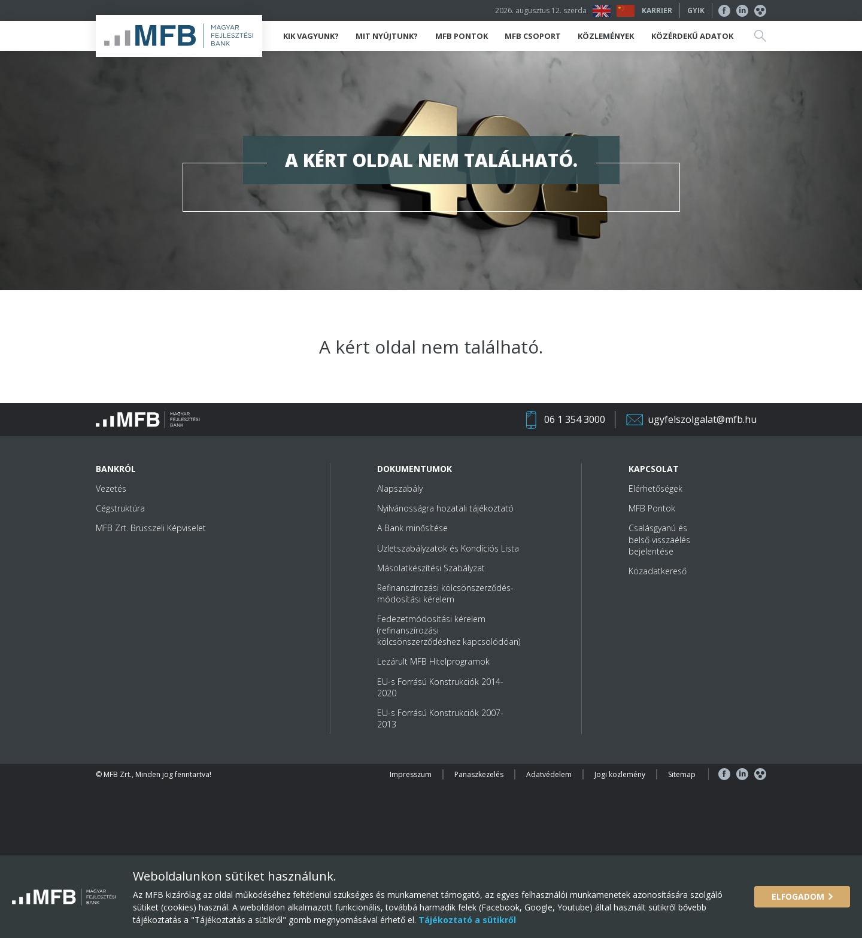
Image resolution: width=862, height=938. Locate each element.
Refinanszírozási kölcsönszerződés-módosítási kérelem (445, 593)
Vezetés (111, 488)
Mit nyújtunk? (387, 36)
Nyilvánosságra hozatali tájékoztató (445, 508)
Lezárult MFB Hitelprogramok (433, 661)
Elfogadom (798, 896)
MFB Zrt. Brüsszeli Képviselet (151, 528)
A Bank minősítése (412, 528)
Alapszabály (400, 488)
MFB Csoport (533, 36)
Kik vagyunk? (311, 36)
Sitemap (682, 774)
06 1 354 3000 (574, 419)
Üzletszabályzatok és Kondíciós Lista (448, 548)
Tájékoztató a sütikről (466, 919)
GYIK (696, 10)
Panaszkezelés (478, 774)
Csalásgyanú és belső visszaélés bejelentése (659, 539)
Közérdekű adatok (692, 36)
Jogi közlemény (619, 774)
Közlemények (606, 36)
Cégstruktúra (120, 508)
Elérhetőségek (655, 488)
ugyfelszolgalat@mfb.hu (702, 419)
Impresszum (411, 774)
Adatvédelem (549, 774)
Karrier (657, 10)
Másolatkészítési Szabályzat (431, 568)
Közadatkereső (658, 571)
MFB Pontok (461, 36)
